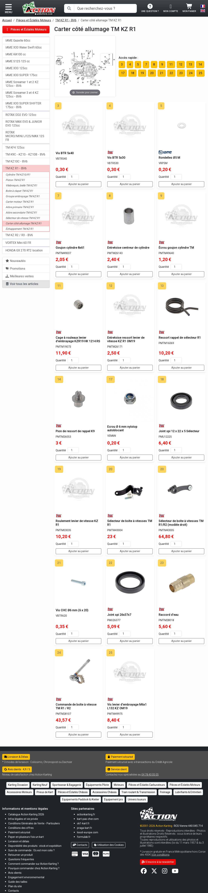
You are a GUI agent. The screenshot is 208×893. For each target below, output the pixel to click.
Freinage (165, 792)
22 (171, 73)
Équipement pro (113, 799)
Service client (117, 769)
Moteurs (119, 784)
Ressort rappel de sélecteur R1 (180, 337)
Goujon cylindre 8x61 (70, 247)
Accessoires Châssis (105, 792)
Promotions (15, 268)
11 (171, 64)
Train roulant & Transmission (138, 792)
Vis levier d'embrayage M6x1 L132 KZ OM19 (127, 706)
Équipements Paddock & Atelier (80, 799)
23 (181, 73)
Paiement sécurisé (120, 756)
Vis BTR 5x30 (116, 157)
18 (132, 73)
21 (161, 73)
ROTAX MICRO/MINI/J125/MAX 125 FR (24, 136)
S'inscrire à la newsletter (158, 861)
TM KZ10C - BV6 (16, 161)
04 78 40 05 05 (150, 774)
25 (200, 73)
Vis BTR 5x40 (65, 153)
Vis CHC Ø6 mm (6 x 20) (72, 610)
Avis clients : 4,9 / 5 (17, 769)
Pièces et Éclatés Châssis (73, 792)
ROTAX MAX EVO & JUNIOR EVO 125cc (23, 123)
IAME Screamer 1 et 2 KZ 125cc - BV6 (21, 84)
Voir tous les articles (21, 284)
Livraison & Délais (16, 756)
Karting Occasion (18, 784)
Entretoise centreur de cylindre (128, 247)
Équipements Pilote (97, 784)
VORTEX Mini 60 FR (18, 243)
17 (122, 73)
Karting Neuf (40, 784)
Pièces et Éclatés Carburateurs (147, 784)
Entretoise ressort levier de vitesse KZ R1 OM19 (125, 339)
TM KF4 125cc (14, 147)
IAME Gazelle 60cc (17, 40)
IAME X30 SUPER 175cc (21, 75)
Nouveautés (15, 261)
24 (190, 73)
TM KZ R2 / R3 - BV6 (19, 235)
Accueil (7, 20)
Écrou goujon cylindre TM (176, 247)
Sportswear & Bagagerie (66, 784)
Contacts (80, 844)
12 (180, 64)
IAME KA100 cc (15, 54)
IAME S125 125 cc (17, 61)
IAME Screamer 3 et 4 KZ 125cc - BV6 (21, 94)
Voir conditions (160, 854)
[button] (17, 881)
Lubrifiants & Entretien (188, 792)
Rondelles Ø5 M (169, 157)
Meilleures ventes (19, 276)
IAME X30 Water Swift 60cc (23, 47)
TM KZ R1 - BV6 (65, 20)
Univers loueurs (137, 799)
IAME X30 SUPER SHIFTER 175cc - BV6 (23, 105)
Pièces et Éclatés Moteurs (33, 20)
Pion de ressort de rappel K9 (75, 431)
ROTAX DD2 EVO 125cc (20, 115)
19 (142, 73)
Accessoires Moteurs (19, 792)
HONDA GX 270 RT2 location (24, 250)
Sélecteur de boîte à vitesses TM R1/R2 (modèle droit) (181, 522)
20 (152, 73)
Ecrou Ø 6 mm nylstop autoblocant (122, 428)
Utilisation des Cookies (109, 844)
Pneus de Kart (45, 792)
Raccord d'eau (168, 614)
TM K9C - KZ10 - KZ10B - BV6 (25, 154)
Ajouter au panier (78, 184)
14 (200, 64)
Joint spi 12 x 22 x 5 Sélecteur (179, 431)
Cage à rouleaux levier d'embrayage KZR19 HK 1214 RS (78, 339)
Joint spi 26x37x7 (119, 614)
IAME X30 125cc (16, 68)
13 (190, 64)
